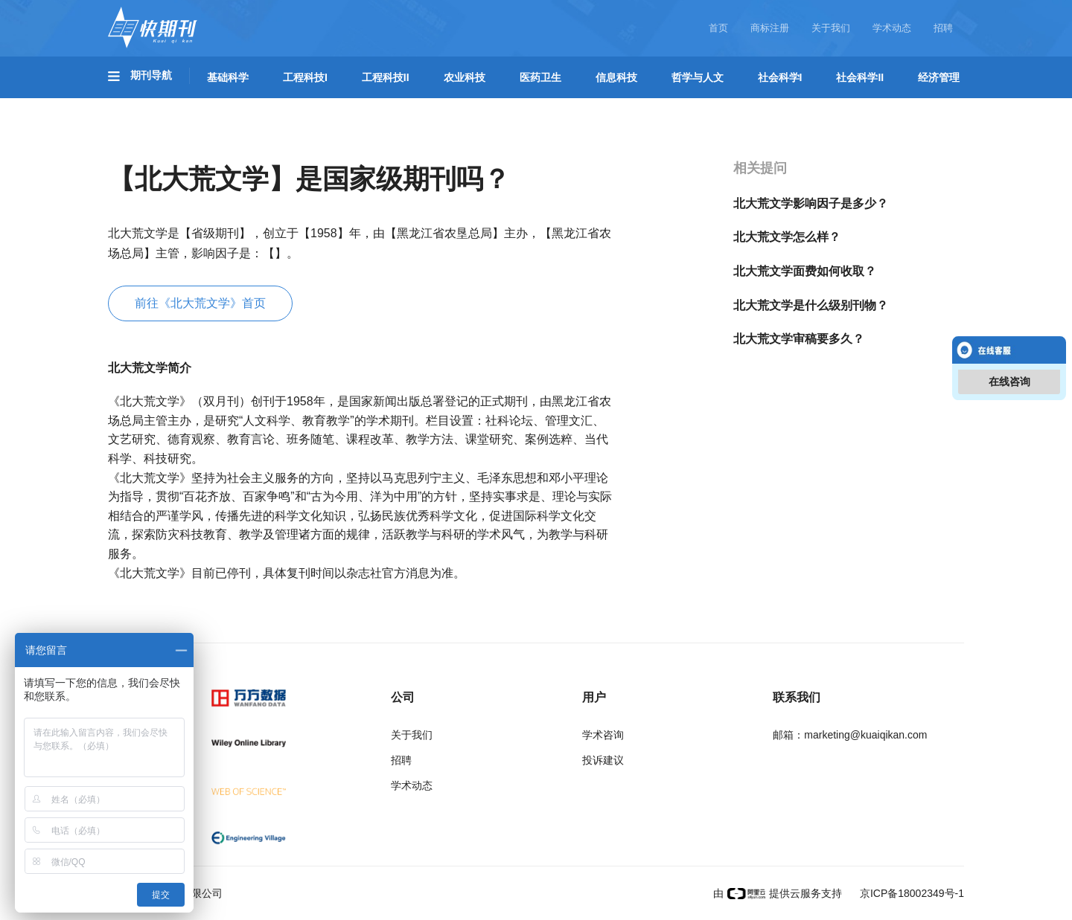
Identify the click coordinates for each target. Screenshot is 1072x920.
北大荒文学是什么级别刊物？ (810, 305)
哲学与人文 (697, 77)
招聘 (943, 27)
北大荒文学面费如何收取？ (804, 271)
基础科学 (228, 77)
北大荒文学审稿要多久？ (798, 338)
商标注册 (769, 27)
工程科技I (305, 77)
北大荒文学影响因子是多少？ (810, 203)
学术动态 (891, 27)
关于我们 (830, 27)
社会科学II (860, 77)
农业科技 (464, 77)
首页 (718, 27)
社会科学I (780, 77)
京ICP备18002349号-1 (910, 893)
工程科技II (385, 77)
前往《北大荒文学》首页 (200, 303)
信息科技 (616, 77)
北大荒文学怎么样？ (786, 237)
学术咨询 (603, 735)
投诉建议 (603, 760)
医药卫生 (540, 77)
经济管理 (939, 77)
